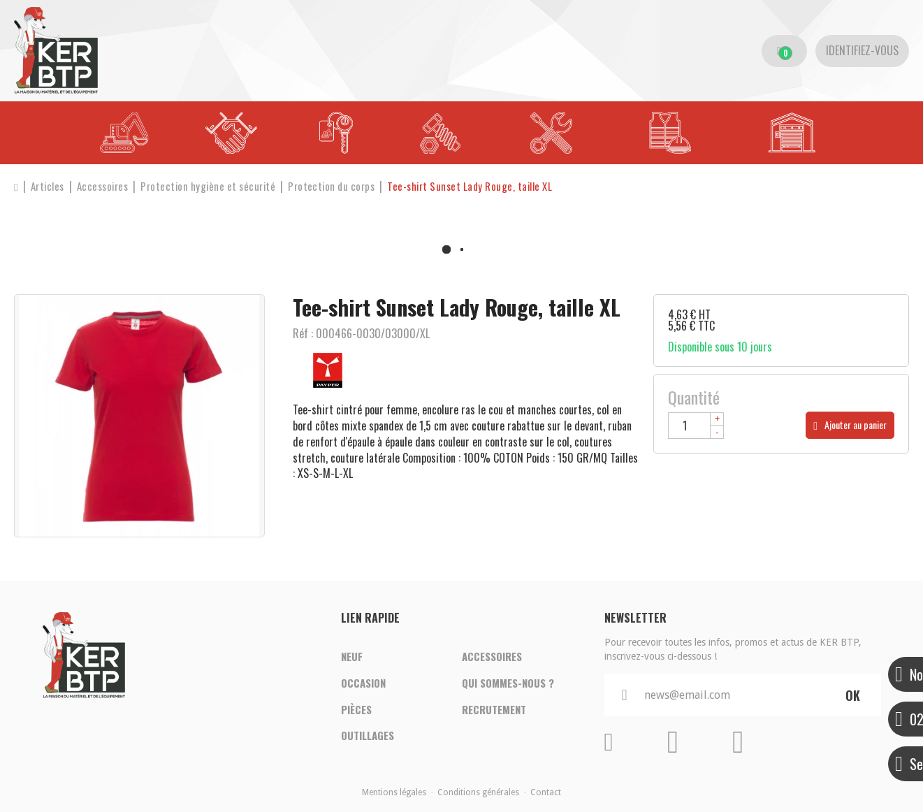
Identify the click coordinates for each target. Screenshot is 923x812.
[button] (475, 186)
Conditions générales (478, 792)
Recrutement (494, 710)
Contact (545, 792)
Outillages (367, 736)
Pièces (356, 710)
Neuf (352, 657)
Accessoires (492, 657)
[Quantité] (696, 425)
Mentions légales (394, 792)
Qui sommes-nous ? (508, 683)
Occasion (363, 683)
